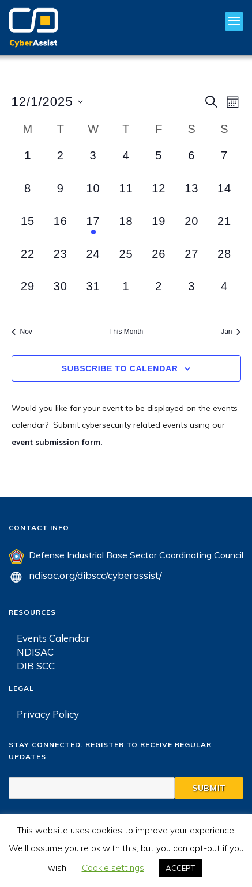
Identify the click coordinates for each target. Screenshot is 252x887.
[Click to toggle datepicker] (47, 101)
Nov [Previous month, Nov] (22, 332)
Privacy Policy (48, 713)
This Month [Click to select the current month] (126, 332)
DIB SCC (36, 665)
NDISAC (35, 651)
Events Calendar (53, 637)
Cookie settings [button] (113, 867)
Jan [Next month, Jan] (230, 332)
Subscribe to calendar (120, 368)
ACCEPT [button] (180, 868)
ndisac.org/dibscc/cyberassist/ (95, 575)
